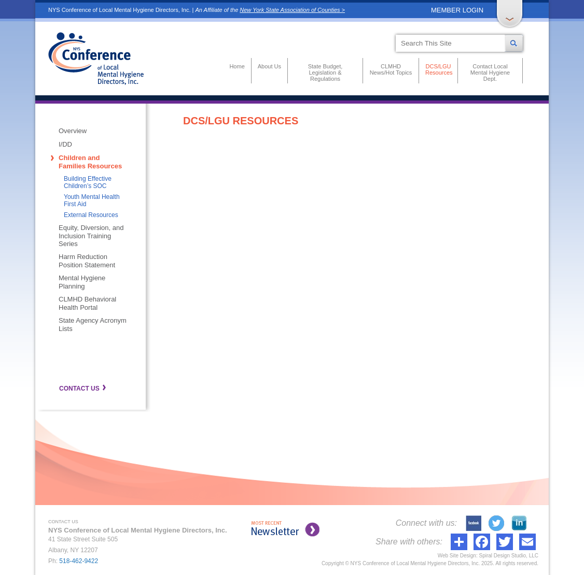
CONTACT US (79, 388)
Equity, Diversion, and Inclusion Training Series (91, 236)
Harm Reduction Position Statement (87, 261)
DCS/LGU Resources (438, 69)
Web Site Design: (458, 555)
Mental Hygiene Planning (82, 282)
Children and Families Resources (90, 162)
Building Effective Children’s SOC (88, 182)
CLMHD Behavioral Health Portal (87, 303)
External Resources (91, 215)
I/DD (65, 144)
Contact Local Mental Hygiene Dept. (490, 72)
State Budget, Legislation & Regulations (325, 72)
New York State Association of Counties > (292, 10)
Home (236, 66)
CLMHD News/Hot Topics (391, 69)
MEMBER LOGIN (457, 10)
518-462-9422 (78, 561)
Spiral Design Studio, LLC (508, 555)
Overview (73, 131)
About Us (269, 66)
